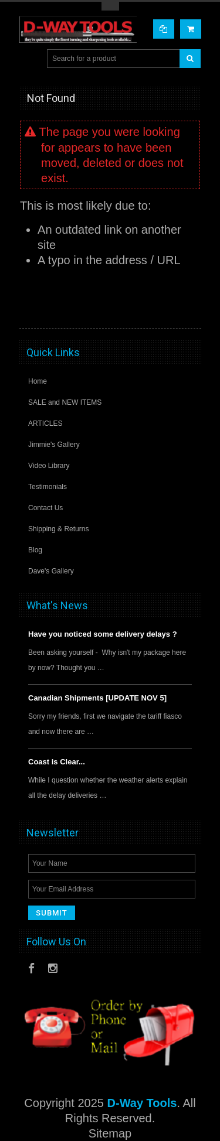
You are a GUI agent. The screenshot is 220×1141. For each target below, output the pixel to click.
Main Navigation (29, 59)
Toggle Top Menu (110, 6)
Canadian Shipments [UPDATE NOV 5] (97, 698)
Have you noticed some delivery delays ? (102, 634)
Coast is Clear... (56, 761)
